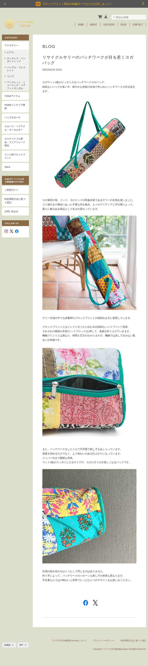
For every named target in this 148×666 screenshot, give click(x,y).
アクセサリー (11, 45)
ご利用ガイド (11, 190)
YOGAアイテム (12, 96)
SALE (7, 167)
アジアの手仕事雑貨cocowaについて (69, 640)
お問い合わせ (11, 211)
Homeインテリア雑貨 (14, 107)
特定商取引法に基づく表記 (14, 201)
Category (109, 24)
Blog (124, 24)
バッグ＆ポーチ (12, 117)
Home (81, 24)
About (94, 24)
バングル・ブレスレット (16, 68)
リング (10, 76)
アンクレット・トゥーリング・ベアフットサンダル (16, 85)
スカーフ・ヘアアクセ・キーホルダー (14, 128)
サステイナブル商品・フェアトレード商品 (14, 142)
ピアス (10, 52)
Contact (138, 24)
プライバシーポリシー (103, 640)
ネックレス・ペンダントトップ (16, 59)
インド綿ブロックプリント (14, 156)
